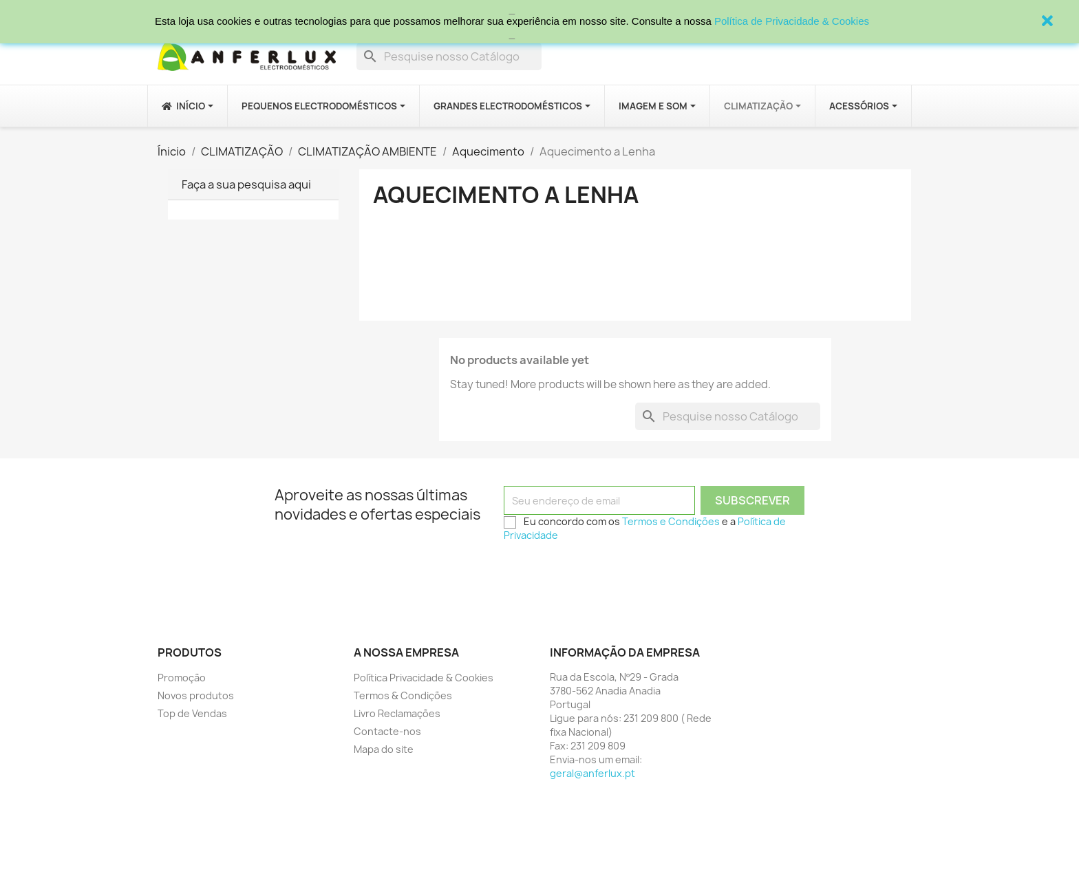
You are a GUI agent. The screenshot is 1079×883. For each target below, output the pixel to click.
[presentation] (608, 575)
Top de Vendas (192, 713)
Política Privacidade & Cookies (423, 677)
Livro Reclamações (397, 713)
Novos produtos (196, 695)
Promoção (182, 677)
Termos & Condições (403, 695)
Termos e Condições (671, 521)
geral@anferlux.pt (592, 773)
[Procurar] (449, 56)
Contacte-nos (387, 731)
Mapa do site (384, 749)
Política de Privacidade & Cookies (791, 21)
